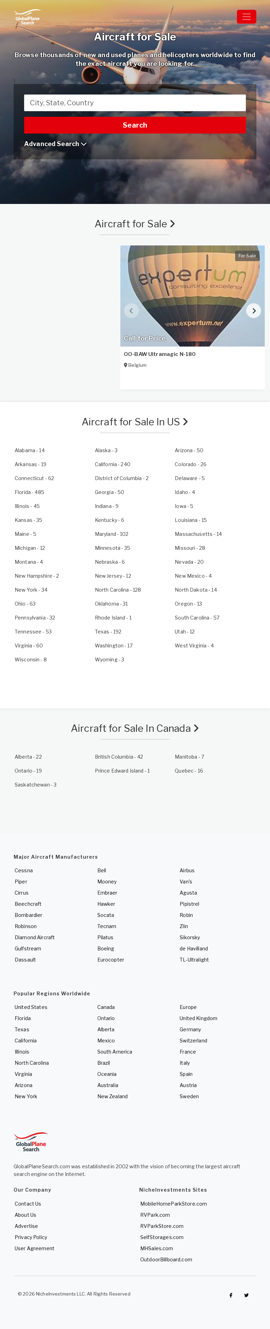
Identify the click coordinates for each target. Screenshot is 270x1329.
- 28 (190, 548)
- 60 (29, 645)
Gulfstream (28, 948)
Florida (23, 1018)
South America (115, 1052)
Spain (186, 1074)
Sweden (189, 1096)
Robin (186, 915)
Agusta (188, 893)
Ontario (106, 1018)
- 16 (189, 771)
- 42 (119, 757)
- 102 (112, 534)
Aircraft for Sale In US (135, 422)
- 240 (112, 464)
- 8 (31, 659)
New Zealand (112, 1096)
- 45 (27, 506)
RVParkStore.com (161, 1226)
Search (135, 125)
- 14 (30, 450)
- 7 (189, 757)
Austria (188, 1085)
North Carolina (32, 1063)
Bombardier (28, 915)
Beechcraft (28, 904)
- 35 (29, 520)
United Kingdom (198, 1018)
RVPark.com (155, 1215)
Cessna (24, 870)
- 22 (28, 757)
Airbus (187, 870)
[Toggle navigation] (246, 17)
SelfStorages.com (161, 1237)
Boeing (105, 948)
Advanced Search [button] (55, 143)
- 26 (191, 464)
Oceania (107, 1074)
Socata (105, 915)
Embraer (107, 893)
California (26, 1040)
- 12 (30, 548)
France (188, 1052)
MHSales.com (156, 1248)
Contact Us (28, 1204)
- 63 (25, 604)
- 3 (106, 450)
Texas (22, 1029)
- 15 (191, 520)
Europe (188, 1007)
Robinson (26, 926)
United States (31, 1007)
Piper (21, 881)
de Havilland (194, 948)
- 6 (110, 520)
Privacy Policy (31, 1237)
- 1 (113, 618)
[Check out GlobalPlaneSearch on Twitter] (246, 1295)
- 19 (30, 464)
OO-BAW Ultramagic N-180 (160, 354)
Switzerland (193, 1040)
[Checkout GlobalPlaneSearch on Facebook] (231, 1295)
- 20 (189, 562)
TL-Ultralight (194, 960)
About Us (25, 1215)
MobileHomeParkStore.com (173, 1204)
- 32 (35, 618)
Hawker (106, 904)
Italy (185, 1063)
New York (26, 1096)
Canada (106, 1007)
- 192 (108, 632)
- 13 (188, 604)
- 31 (111, 604)
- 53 (33, 632)
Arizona (23, 1085)
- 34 (31, 590)
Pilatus (105, 937)
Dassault (25, 960)
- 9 (107, 506)
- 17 (114, 645)
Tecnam (107, 926)
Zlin (184, 926)
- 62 (34, 478)
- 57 (197, 618)
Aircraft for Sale (135, 224)
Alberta (106, 1029)
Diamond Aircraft (35, 937)
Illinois (22, 1052)
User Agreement (34, 1248)
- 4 (185, 492)
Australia (107, 1085)
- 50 (189, 450)
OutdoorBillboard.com (166, 1259)
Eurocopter (110, 960)
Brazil (103, 1063)
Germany (190, 1029)
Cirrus (22, 893)
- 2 (122, 478)
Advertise (26, 1226)
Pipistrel (189, 904)
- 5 (190, 478)
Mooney (107, 881)
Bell (101, 870)
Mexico (106, 1040)
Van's (186, 881)
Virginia (23, 1074)
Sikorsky (190, 937)
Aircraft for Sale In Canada (135, 728)
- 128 (118, 590)
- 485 (29, 492)
